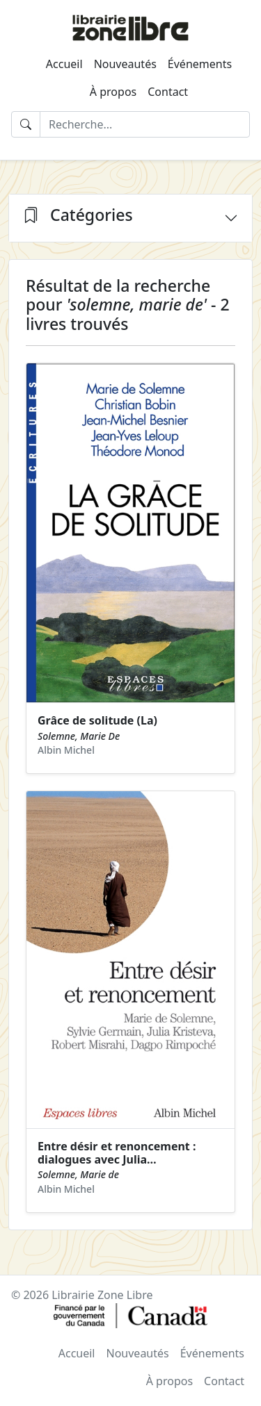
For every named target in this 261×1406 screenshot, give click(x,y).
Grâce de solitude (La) (97, 720)
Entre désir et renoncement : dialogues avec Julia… (117, 1153)
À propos (113, 91)
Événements (200, 64)
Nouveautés (125, 64)
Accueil (64, 64)
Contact (168, 91)
